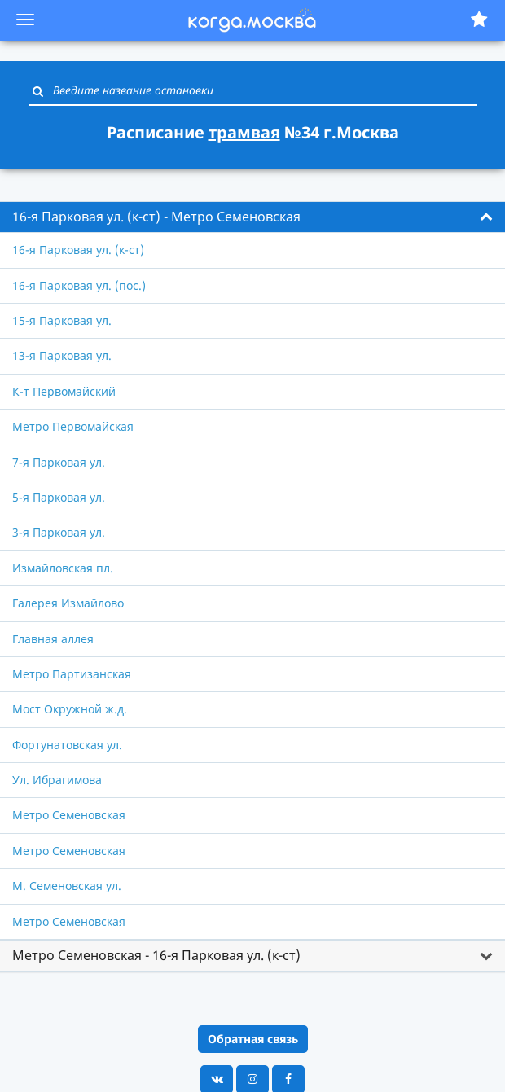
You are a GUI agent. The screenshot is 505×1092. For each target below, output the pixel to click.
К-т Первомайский (64, 391)
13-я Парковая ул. (62, 355)
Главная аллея (53, 639)
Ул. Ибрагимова (57, 779)
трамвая (244, 132)
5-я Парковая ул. (58, 497)
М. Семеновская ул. (66, 885)
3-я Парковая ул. (58, 532)
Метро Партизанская (71, 674)
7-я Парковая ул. (58, 462)
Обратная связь (253, 1038)
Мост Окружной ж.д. (69, 709)
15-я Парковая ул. (62, 320)
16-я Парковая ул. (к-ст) (78, 249)
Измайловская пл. (62, 568)
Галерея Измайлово (68, 603)
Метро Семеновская (68, 814)
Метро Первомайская (73, 426)
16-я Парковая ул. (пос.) (79, 285)
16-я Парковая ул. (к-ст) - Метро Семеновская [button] (156, 217)
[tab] (252, 217)
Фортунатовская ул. (67, 744)
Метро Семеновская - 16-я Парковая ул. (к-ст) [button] (156, 955)
